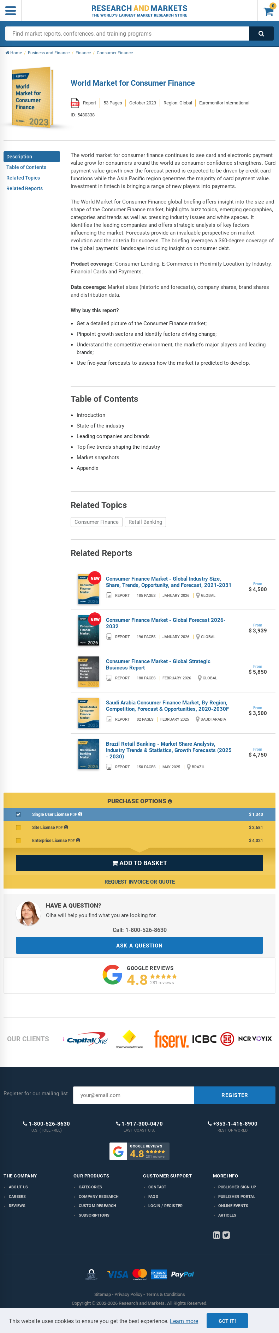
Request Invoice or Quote (140, 882)
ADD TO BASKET (139, 863)
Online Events (233, 1206)
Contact (157, 1187)
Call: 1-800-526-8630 (140, 930)
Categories (90, 1187)
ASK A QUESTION (139, 946)
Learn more (184, 1321)
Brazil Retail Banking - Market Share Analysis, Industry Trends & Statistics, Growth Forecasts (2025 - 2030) (169, 750)
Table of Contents (26, 167)
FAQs (153, 1196)
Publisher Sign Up (237, 1187)
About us (18, 1187)
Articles (227, 1215)
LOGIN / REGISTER (165, 1206)
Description (19, 156)
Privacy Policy (128, 1294)
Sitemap (102, 1294)
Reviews (17, 1206)
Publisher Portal (236, 1196)
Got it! (227, 1321)
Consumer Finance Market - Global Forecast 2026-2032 (166, 623)
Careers (17, 1196)
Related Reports (24, 188)
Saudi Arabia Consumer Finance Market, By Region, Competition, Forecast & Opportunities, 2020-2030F (167, 705)
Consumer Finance (97, 522)
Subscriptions (94, 1215)
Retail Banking (145, 522)
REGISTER (234, 1095)
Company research (99, 1196)
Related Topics (23, 178)
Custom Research (98, 1206)
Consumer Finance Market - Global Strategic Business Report (158, 664)
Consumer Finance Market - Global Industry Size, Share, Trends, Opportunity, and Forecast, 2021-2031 (169, 582)
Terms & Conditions (165, 1294)
